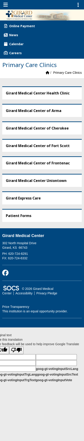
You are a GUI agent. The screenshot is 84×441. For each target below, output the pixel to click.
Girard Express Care (23, 198)
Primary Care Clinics (67, 72)
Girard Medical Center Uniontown (36, 180)
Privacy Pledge (46, 293)
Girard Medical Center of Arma (33, 110)
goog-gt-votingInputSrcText (57, 374)
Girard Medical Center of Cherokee (37, 128)
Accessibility (23, 293)
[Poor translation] (16, 350)
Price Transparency (15, 307)
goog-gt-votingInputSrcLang (57, 369)
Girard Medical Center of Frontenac (38, 163)
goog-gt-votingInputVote (54, 380)
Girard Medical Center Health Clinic (38, 93)
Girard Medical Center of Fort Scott (38, 145)
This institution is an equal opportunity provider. (35, 311)
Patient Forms (18, 215)
